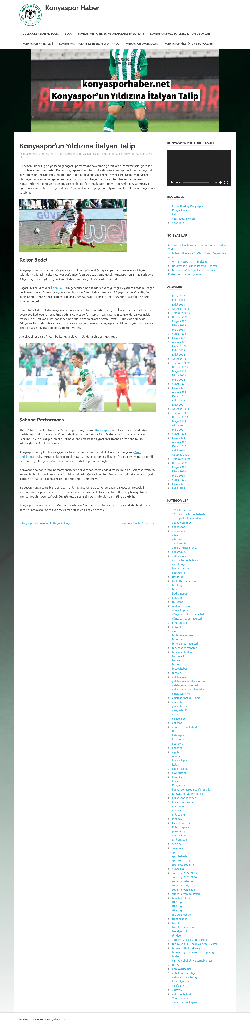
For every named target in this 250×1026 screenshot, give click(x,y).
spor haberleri (180, 856)
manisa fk (178, 810)
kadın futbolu (180, 768)
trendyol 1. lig (180, 931)
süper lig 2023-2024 (184, 877)
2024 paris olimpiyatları (186, 518)
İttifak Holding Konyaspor (187, 206)
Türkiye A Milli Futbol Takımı (189, 939)
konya (126, 153)
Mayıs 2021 (179, 421)
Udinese (146, 310)
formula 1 (178, 656)
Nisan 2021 (179, 425)
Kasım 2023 (179, 296)
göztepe (177, 722)
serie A (176, 843)
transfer (177, 923)
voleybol (177, 989)
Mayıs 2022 (179, 371)
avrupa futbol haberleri (186, 560)
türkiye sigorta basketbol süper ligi (193, 952)
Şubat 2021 (179, 433)
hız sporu (177, 743)
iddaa (175, 214)
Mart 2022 (178, 379)
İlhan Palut (58, 288)
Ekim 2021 (178, 400)
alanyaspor (178, 530)
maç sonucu (179, 806)
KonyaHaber (48, 153)
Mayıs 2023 (179, 321)
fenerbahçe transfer (184, 647)
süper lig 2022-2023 (184, 872)
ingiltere (177, 752)
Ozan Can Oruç (181, 822)
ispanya (176, 756)
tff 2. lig (177, 906)
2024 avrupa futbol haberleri (189, 514)
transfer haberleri (183, 927)
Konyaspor (138, 153)
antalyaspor (179, 555)
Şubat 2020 (179, 479)
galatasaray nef (181, 693)
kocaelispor (179, 777)
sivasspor (177, 847)
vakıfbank (178, 985)
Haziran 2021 (180, 417)
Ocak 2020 (178, 483)
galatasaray (179, 676)
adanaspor (178, 526)
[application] (199, 168)
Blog (68, 33)
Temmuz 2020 (181, 458)
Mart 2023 (178, 329)
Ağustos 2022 (180, 358)
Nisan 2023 (179, 325)
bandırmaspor (180, 568)
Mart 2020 (178, 475)
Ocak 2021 (178, 437)
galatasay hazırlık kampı (186, 697)
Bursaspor (178, 601)
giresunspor (179, 718)
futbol (71, 153)
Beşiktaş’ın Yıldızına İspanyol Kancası (194, 265)
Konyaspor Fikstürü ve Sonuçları (189, 43)
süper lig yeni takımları (186, 893)
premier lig (179, 831)
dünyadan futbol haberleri (188, 614)
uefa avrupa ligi (181, 968)
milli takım (178, 814)
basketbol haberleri (184, 581)
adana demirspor (182, 522)
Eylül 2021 (178, 404)
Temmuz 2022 (181, 362)
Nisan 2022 (179, 375)
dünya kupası (180, 610)
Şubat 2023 (179, 333)
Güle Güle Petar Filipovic (41, 33)
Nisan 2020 (179, 471)
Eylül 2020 (178, 450)
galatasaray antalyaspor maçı (189, 681)
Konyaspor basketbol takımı (189, 793)
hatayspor (178, 735)
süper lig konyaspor (184, 885)
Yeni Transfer (180, 998)
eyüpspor (178, 631)
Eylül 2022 (178, 354)
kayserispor (179, 772)
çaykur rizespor (181, 606)
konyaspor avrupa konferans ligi (191, 789)
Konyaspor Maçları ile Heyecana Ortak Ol (89, 43)
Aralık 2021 (179, 392)
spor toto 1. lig (181, 860)
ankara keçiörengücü (184, 547)
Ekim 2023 (178, 300)
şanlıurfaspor (180, 839)
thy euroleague (181, 914)
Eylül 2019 (178, 488)
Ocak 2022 (178, 387)
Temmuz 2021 (181, 412)
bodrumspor (179, 593)
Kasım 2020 (179, 446)
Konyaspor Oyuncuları (142, 43)
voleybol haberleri (183, 993)
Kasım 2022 (179, 346)
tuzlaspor (178, 956)
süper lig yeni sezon (184, 889)
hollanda (177, 747)
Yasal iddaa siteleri (183, 218)
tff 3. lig (177, 910)
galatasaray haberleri (185, 685)
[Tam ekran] (226, 182)
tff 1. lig (177, 902)
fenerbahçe (179, 639)
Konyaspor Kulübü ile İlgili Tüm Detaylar (180, 33)
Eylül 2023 (178, 304)
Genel (79, 153)
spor (174, 852)
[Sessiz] (220, 182)
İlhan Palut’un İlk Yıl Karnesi (137, 523)
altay (175, 535)
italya (175, 764)
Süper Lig (178, 868)
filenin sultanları (182, 651)
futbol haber (179, 668)
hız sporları (179, 739)
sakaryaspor (179, 835)
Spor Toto (178, 222)
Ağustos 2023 (180, 308)
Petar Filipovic (180, 827)
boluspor (177, 597)
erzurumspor (180, 622)
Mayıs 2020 (179, 467)
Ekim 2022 (178, 350)
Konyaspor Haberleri (38, 43)
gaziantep (178, 701)
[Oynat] (171, 182)
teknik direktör (181, 897)
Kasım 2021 (179, 396)
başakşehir (178, 572)
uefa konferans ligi (183, 973)
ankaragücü (179, 551)
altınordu (177, 539)
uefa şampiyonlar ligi (185, 977)
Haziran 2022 (180, 367)
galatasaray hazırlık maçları (188, 689)
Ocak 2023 (178, 337)
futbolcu (177, 672)
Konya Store (179, 210)
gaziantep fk (179, 706)
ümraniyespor (180, 981)
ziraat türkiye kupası (184, 1002)
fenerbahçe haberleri (185, 643)
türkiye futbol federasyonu (188, 948)
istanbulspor (179, 760)
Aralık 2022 (179, 342)
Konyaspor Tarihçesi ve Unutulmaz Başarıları (111, 33)
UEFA (175, 964)
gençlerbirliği (180, 710)
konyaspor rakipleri (183, 802)
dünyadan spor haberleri (187, 618)
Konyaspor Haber (72, 8)
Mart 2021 (178, 429)
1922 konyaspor (182, 510)
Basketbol (178, 576)
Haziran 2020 (180, 463)
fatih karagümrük (182, 635)
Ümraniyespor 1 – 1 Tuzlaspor (190, 261)
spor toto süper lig (183, 864)
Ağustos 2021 (180, 408)
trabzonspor (179, 918)
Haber (118, 153)
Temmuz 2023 (181, 312)
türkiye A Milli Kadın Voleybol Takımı (194, 943)
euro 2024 (178, 626)
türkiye (176, 935)
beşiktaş (177, 585)
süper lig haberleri (183, 881)
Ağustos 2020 (180, 454)
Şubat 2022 (179, 383)
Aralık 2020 (179, 442)
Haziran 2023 (180, 317)
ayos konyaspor (181, 564)
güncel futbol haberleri (99, 153)
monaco (177, 818)
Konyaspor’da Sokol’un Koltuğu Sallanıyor (46, 523)
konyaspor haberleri (184, 797)
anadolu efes (180, 543)
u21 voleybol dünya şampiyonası (192, 960)
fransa (176, 660)
